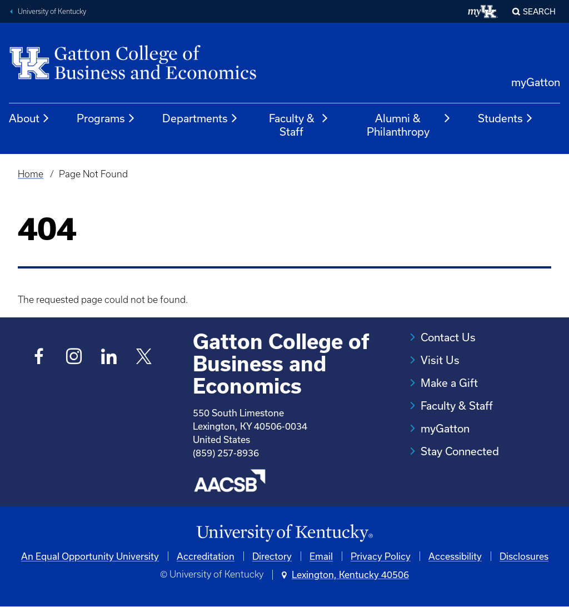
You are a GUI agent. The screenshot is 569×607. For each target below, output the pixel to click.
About (29, 118)
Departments (200, 118)
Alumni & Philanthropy (409, 125)
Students (505, 118)
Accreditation (205, 556)
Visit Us (440, 360)
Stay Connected (460, 451)
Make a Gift (449, 382)
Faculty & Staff (299, 125)
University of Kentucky (52, 11)
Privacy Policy (381, 556)
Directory (272, 556)
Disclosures (524, 556)
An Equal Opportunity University (90, 556)
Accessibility (455, 556)
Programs (106, 118)
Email (321, 556)
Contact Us (448, 337)
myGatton (535, 82)
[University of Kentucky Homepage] (284, 533)
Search (539, 11)
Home (30, 174)
